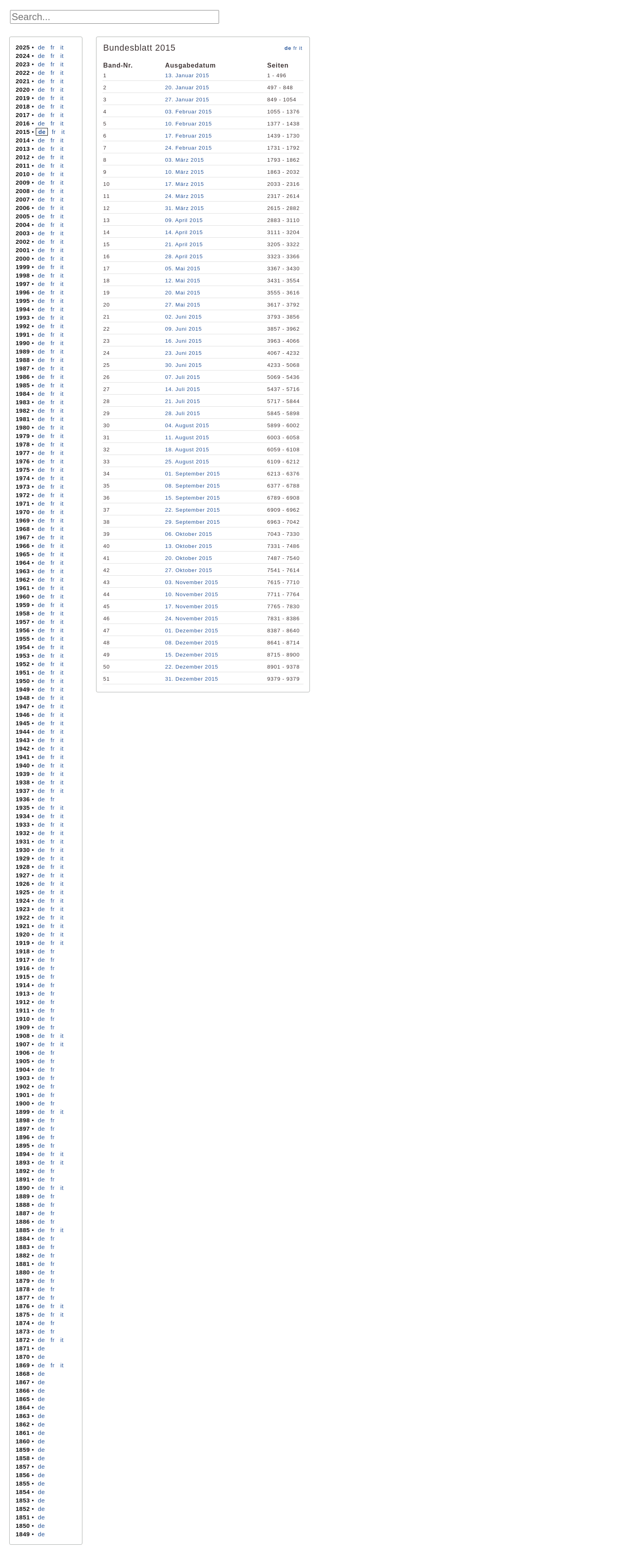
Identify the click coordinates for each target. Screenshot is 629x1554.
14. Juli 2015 (182, 389)
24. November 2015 (191, 618)
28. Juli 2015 (182, 413)
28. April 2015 (184, 256)
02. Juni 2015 (183, 317)
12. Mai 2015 (183, 281)
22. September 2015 (192, 510)
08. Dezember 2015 (191, 643)
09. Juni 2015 (183, 329)
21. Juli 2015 (182, 401)
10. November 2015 (191, 594)
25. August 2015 (187, 462)
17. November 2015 (191, 606)
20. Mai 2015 (183, 293)
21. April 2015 (184, 244)
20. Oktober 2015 (188, 558)
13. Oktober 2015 (188, 546)
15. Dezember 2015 (191, 655)
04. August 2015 (187, 425)
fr (53, 47)
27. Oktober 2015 (188, 570)
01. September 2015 (192, 474)
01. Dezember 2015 (191, 631)
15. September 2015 (192, 498)
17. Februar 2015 (188, 136)
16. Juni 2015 (183, 341)
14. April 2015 (184, 232)
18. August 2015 (187, 450)
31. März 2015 (184, 208)
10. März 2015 (184, 172)
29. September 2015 (192, 522)
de (41, 47)
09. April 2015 (184, 220)
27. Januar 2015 (187, 100)
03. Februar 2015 (188, 112)
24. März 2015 (184, 196)
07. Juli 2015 (182, 377)
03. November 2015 (191, 582)
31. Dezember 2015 (191, 679)
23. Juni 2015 (183, 353)
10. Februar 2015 (188, 124)
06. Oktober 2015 (188, 534)
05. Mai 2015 (183, 269)
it (62, 47)
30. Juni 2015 (183, 365)
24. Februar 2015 (188, 148)
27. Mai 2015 (183, 305)
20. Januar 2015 (187, 87)
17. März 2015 (184, 184)
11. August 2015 (187, 437)
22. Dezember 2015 (191, 667)
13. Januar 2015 (187, 75)
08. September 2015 (192, 486)
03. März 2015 (184, 160)
